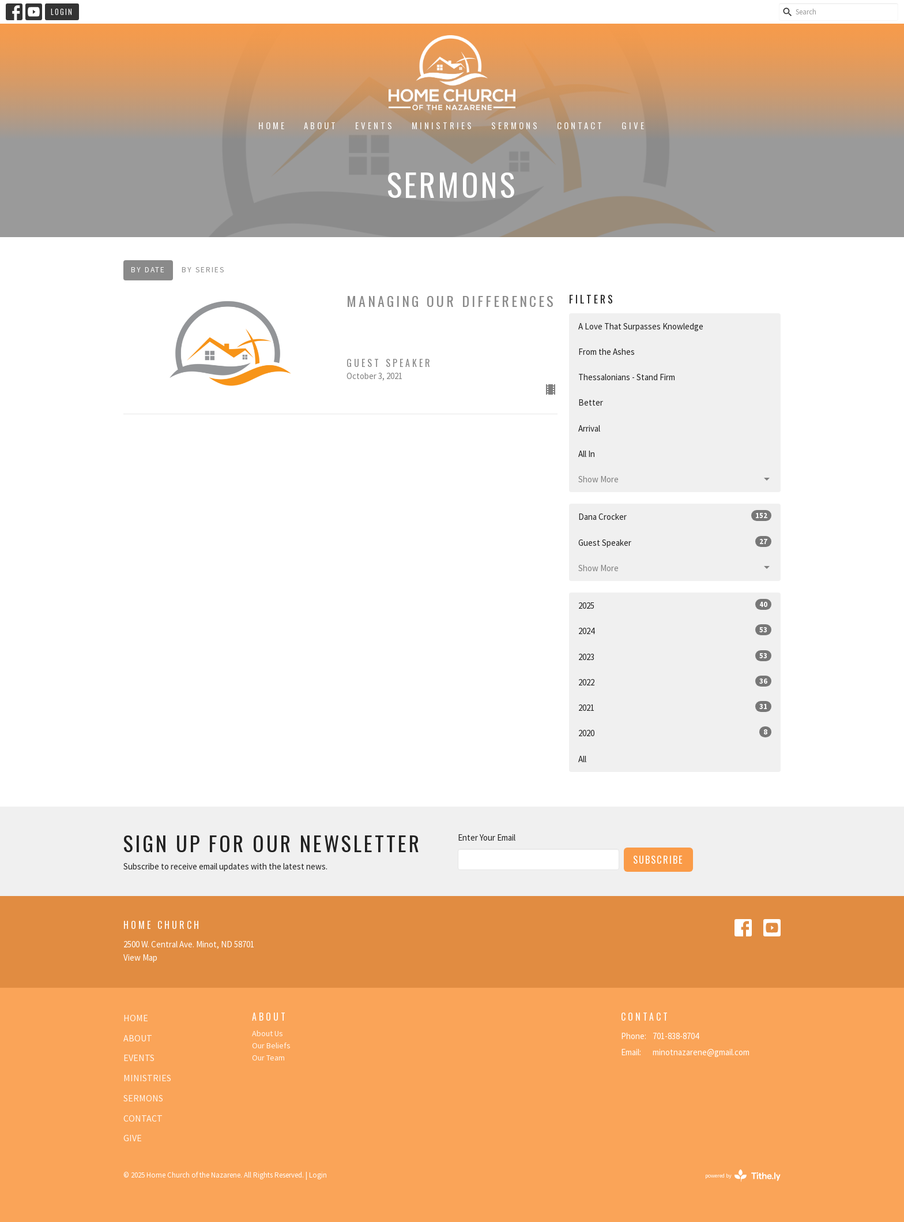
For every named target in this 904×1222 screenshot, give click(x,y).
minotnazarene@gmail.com (701, 1052)
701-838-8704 (676, 1035)
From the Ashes (606, 351)
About (321, 125)
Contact (580, 125)
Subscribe (658, 859)
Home (272, 125)
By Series (203, 270)
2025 (674, 605)
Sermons (515, 125)
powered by (743, 1175)
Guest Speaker (674, 542)
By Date (148, 270)
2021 (674, 707)
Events (374, 125)
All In (586, 453)
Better (590, 402)
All (582, 759)
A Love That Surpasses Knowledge (640, 326)
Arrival (589, 428)
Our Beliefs (271, 1045)
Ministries (443, 125)
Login (62, 11)
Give (634, 125)
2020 (674, 732)
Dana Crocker (674, 516)
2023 (674, 656)
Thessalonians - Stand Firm (626, 377)
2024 (674, 630)
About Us (267, 1033)
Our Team (268, 1057)
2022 (674, 682)
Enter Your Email (486, 837)
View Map (140, 957)
